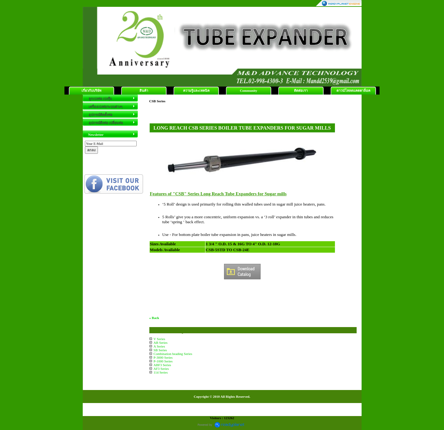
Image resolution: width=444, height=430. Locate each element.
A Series (159, 346)
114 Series (161, 372)
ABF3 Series (162, 365)
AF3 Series (161, 368)
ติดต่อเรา (301, 90)
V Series (159, 339)
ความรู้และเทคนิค (196, 90)
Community (248, 90)
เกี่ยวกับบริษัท (91, 90)
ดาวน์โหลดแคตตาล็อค (353, 90)
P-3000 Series (163, 357)
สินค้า (143, 90)
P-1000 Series (163, 361)
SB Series (160, 350)
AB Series (161, 342)
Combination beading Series (173, 354)
